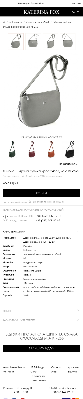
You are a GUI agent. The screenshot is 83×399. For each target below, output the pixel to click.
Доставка (74, 367)
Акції (54, 371)
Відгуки (72, 371)
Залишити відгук (41, 348)
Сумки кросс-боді (37, 22)
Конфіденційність (14, 367)
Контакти (8, 371)
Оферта (56, 367)
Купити (41, 193)
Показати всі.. (68, 163)
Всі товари (15, 22)
